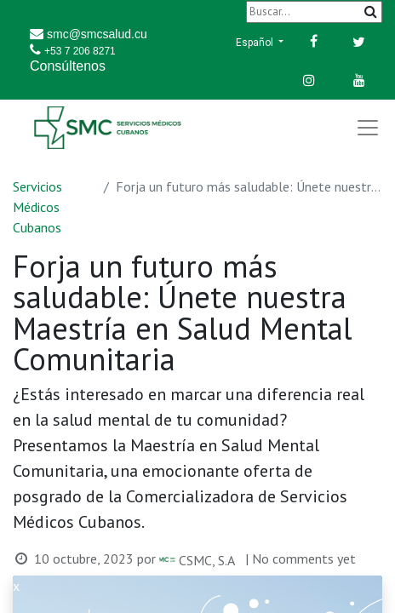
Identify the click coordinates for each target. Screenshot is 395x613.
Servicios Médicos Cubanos (37, 207)
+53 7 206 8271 (80, 51)
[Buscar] (314, 11)
